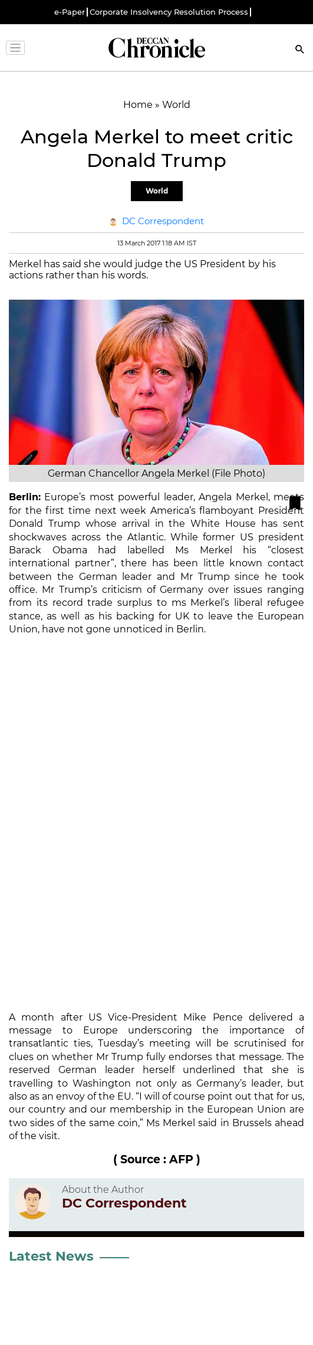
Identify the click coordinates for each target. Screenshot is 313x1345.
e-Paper (69, 12)
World (157, 190)
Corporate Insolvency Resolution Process (169, 12)
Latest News (51, 1256)
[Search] (300, 50)
